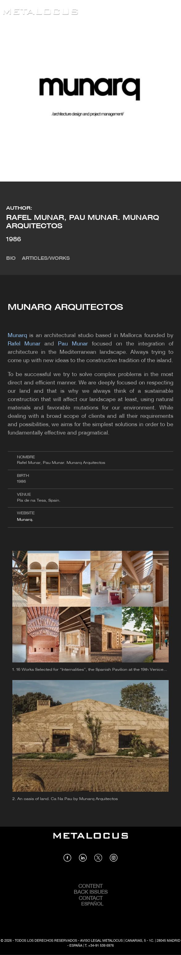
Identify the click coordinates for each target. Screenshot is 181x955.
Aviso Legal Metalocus (101, 940)
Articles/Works (46, 258)
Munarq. (26, 519)
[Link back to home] (40, 12)
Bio (11, 258)
